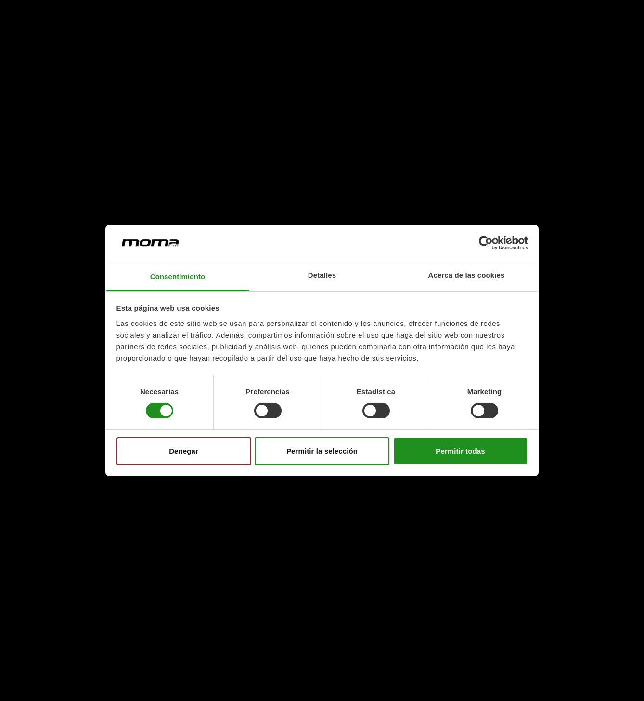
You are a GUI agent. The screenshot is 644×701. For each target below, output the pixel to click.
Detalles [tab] (322, 275)
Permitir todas (460, 451)
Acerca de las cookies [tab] (466, 275)
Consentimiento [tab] (178, 277)
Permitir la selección (322, 451)
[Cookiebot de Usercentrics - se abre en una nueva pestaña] (486, 243)
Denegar (183, 451)
